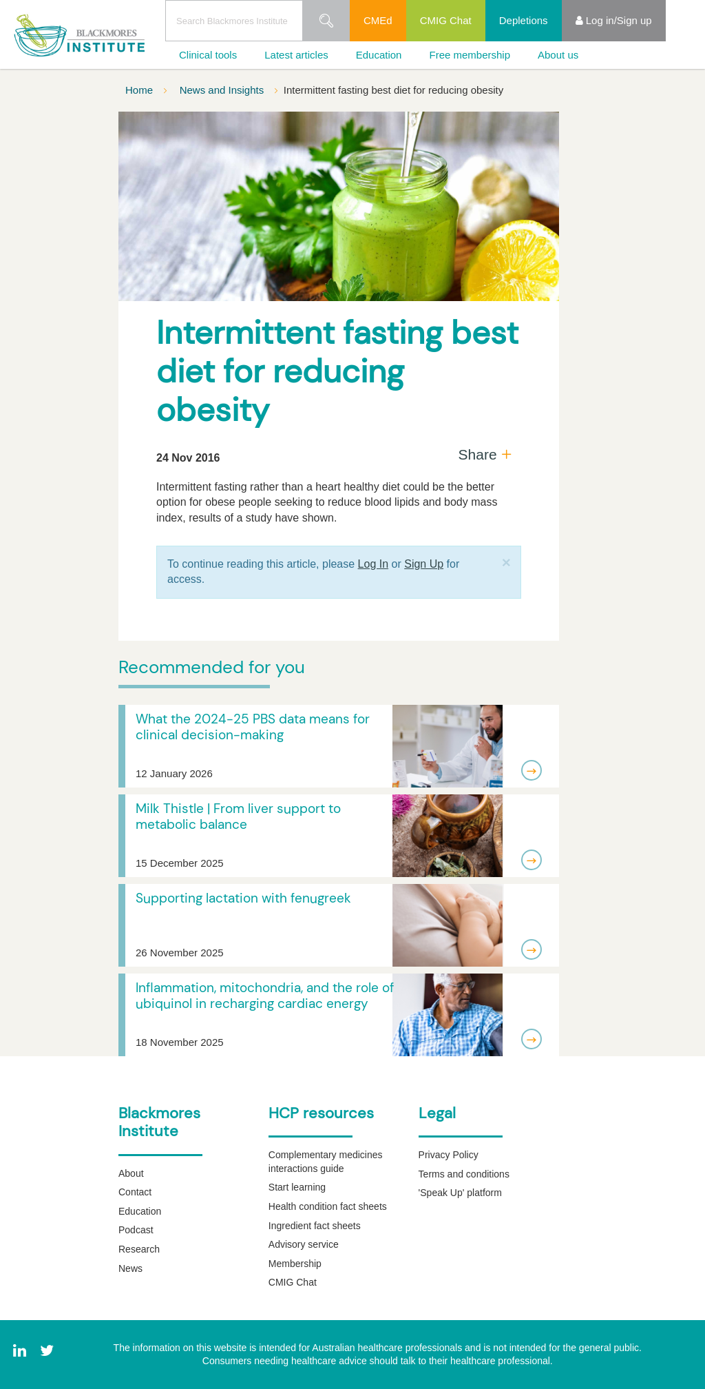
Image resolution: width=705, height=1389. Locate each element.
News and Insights (223, 90)
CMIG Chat (446, 20)
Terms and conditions (464, 1174)
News (130, 1268)
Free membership (469, 55)
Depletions (523, 20)
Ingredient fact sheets (315, 1225)
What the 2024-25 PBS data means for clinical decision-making (253, 726)
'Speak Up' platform (460, 1192)
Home (140, 90)
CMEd (378, 20)
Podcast (136, 1229)
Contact (134, 1191)
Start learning (297, 1187)
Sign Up (423, 564)
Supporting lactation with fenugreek (243, 898)
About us (558, 55)
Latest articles (296, 55)
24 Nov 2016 (188, 458)
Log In (373, 564)
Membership (295, 1263)
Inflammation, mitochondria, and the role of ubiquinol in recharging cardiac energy (265, 995)
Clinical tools (208, 55)
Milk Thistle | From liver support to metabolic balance (238, 816)
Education (379, 55)
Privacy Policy (448, 1154)
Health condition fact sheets (328, 1206)
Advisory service (304, 1244)
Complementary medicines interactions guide (326, 1161)
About (131, 1173)
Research (139, 1249)
